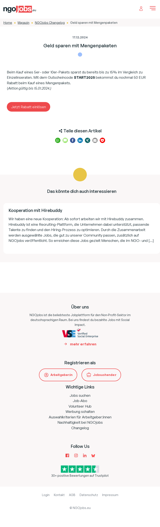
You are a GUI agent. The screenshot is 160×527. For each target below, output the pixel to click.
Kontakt (59, 495)
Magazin (23, 22)
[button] (57, 140)
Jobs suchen (80, 395)
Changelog (80, 428)
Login (46, 495)
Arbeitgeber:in (61, 375)
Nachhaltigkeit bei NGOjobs (80, 422)
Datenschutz (89, 495)
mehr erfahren (83, 344)
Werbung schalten (80, 411)
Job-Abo (80, 400)
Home (7, 22)
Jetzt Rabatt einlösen (28, 107)
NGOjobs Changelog (50, 22)
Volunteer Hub (80, 406)
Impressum (110, 495)
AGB (72, 495)
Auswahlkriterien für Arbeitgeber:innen (80, 417)
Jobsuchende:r (104, 375)
